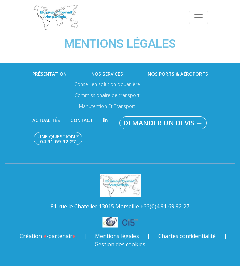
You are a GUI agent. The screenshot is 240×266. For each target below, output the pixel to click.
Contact (81, 120)
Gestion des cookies (120, 244)
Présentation (49, 74)
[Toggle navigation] (198, 17)
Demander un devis (163, 123)
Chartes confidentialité (187, 236)
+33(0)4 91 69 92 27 (164, 206)
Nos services (107, 74)
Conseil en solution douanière (107, 84)
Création (48, 236)
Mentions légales (117, 236)
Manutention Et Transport (107, 106)
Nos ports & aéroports (178, 74)
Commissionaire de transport (107, 95)
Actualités (46, 120)
